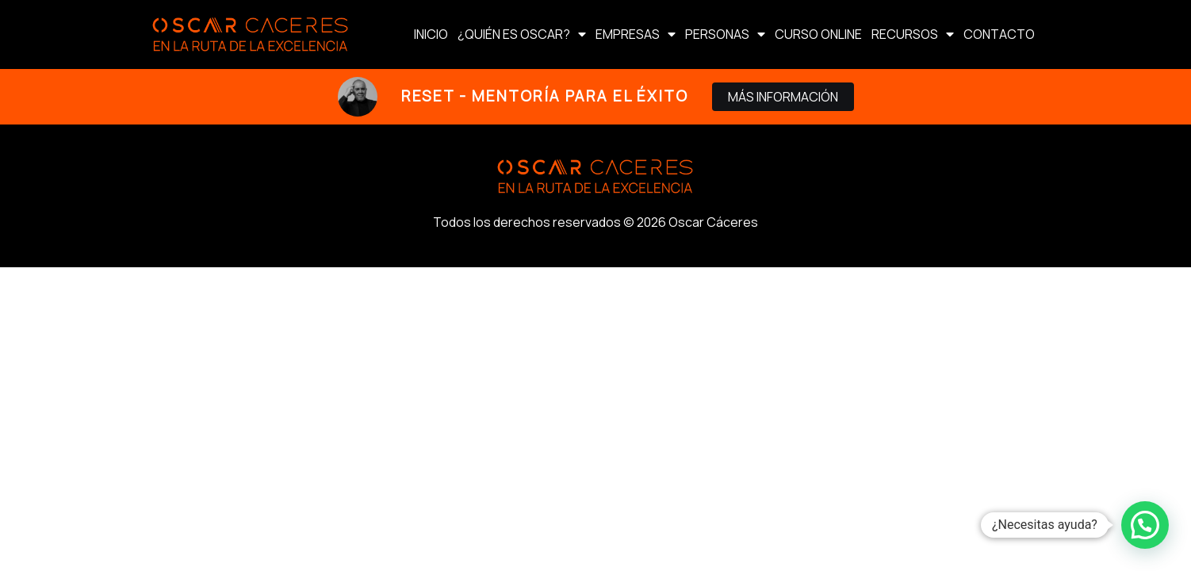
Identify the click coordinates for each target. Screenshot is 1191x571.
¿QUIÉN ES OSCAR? (522, 34)
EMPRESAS (636, 34)
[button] (1145, 525)
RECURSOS (912, 34)
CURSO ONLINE (818, 34)
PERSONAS (725, 34)
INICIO (431, 34)
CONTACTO (999, 34)
